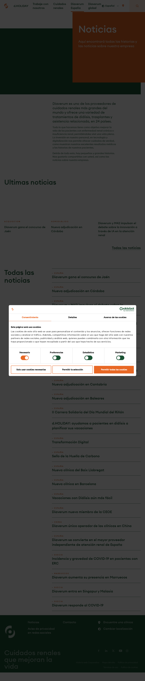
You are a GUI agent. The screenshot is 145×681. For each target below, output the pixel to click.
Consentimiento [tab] (30, 317)
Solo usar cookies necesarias (31, 369)
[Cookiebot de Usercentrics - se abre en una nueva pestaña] (121, 309)
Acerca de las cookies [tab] (115, 317)
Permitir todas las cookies (114, 369)
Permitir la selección (72, 369)
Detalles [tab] (72, 317)
